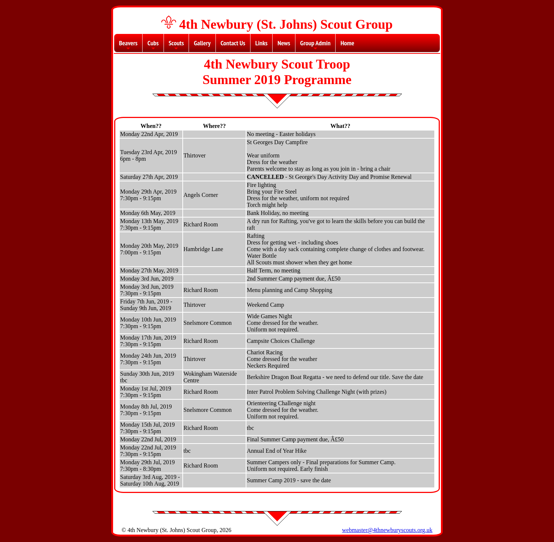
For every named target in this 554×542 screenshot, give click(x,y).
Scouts (176, 45)
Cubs (152, 45)
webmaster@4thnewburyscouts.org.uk (387, 530)
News (283, 43)
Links (261, 43)
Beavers (128, 45)
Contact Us (233, 43)
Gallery (202, 43)
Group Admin (315, 45)
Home (347, 43)
